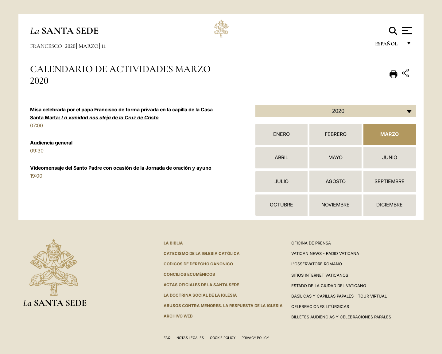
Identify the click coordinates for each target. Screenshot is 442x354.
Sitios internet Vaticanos (319, 275)
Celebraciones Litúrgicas (320, 306)
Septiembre (389, 181)
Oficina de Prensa (311, 242)
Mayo (335, 157)
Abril (281, 157)
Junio (389, 157)
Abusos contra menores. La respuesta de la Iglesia (223, 305)
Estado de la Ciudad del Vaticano (328, 285)
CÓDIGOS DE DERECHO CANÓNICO (198, 263)
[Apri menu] (406, 30)
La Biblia (173, 242)
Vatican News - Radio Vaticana (325, 253)
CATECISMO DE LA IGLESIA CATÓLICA (202, 253)
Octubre (281, 205)
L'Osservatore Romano (316, 263)
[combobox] (335, 111)
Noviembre (335, 205)
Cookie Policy (222, 338)
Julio (281, 181)
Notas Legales (190, 338)
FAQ (167, 338)
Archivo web (178, 316)
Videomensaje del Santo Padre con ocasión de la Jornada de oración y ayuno (120, 168)
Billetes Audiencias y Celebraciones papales (341, 316)
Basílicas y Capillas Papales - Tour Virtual (339, 296)
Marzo (89, 46)
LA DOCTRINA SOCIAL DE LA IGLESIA (200, 295)
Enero (281, 134)
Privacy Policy (255, 338)
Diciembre (389, 205)
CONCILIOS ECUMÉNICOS (189, 274)
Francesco (46, 46)
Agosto (336, 181)
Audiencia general (51, 143)
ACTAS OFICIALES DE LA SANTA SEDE (201, 284)
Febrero (336, 134)
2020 (70, 46)
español (388, 45)
